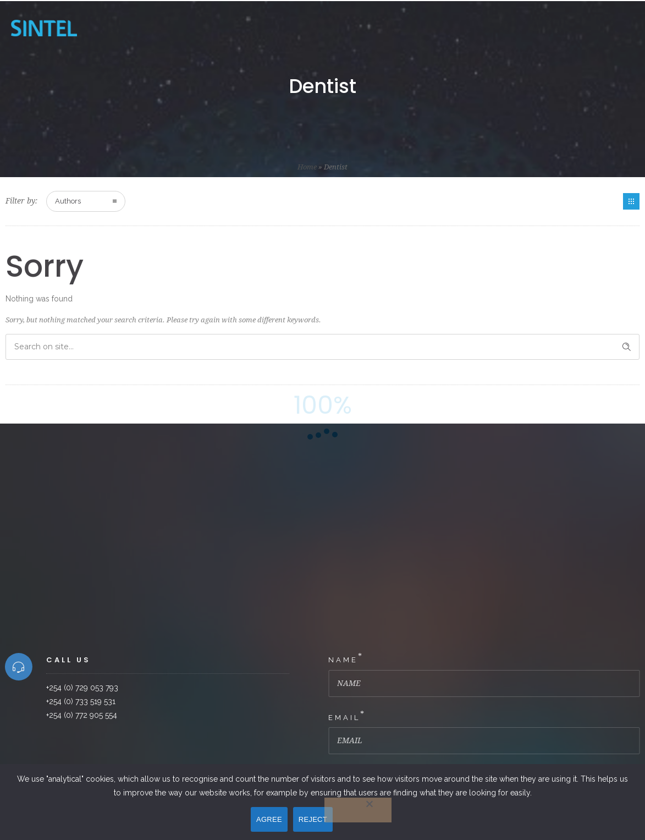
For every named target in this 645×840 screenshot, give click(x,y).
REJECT (313, 819)
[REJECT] (358, 810)
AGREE (269, 819)
